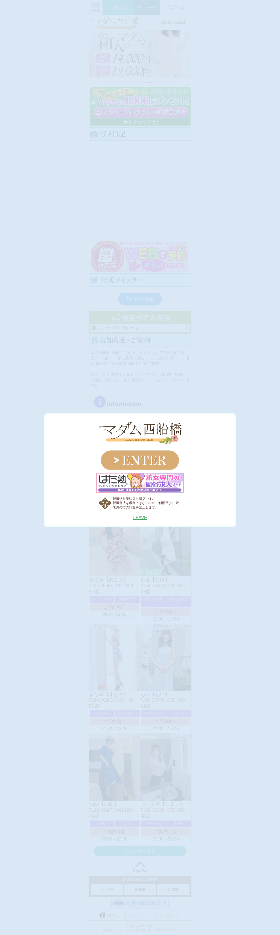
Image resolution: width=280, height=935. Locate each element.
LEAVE (140, 517)
